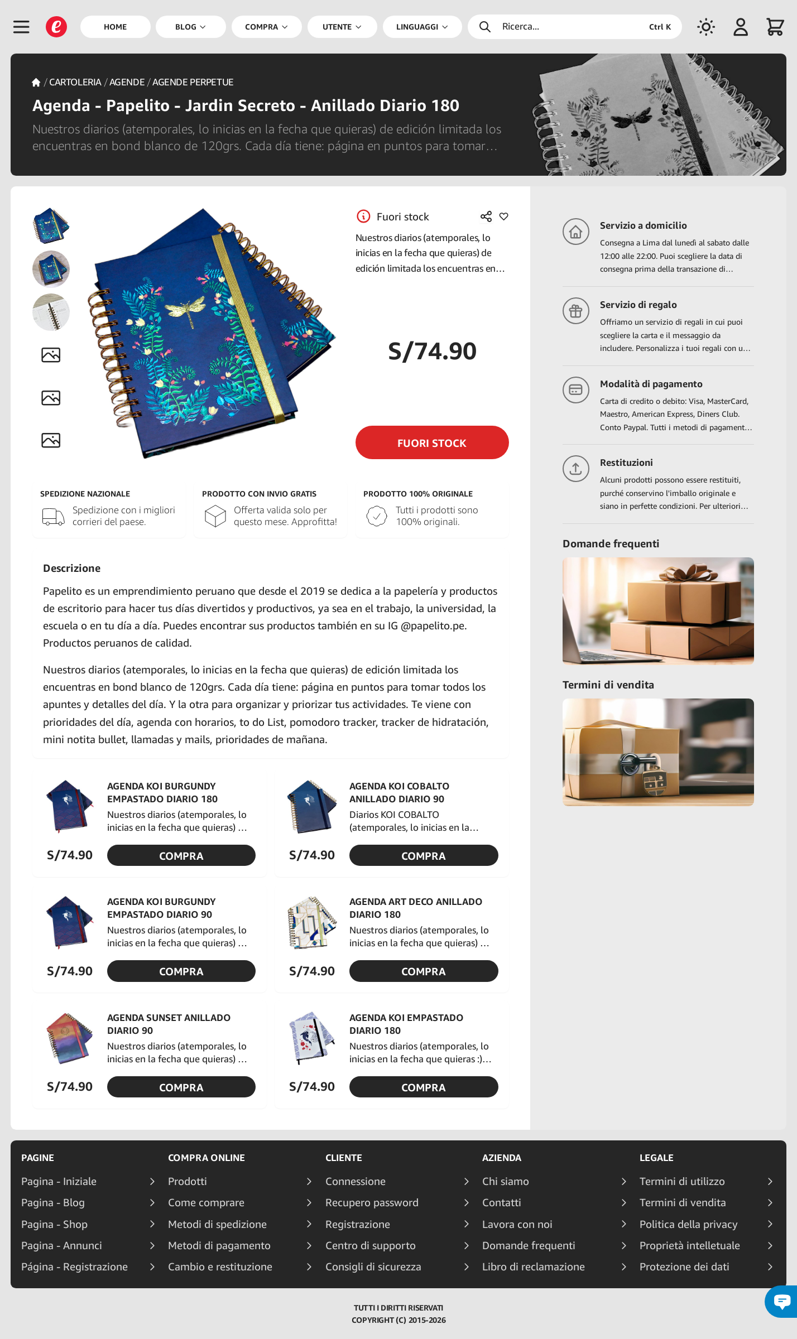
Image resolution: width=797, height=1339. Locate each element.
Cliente (343, 1157)
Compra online (206, 1157)
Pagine (37, 1157)
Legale (657, 1157)
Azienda (501, 1157)
